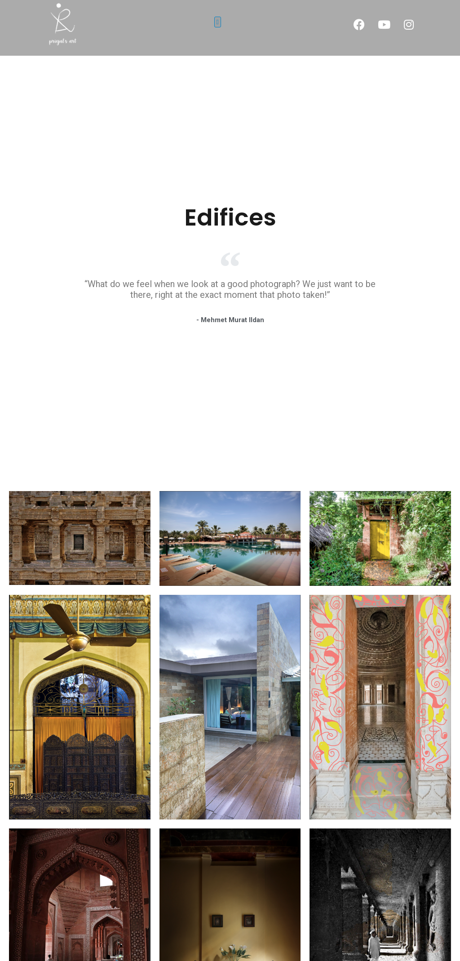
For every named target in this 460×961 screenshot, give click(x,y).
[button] (217, 22)
